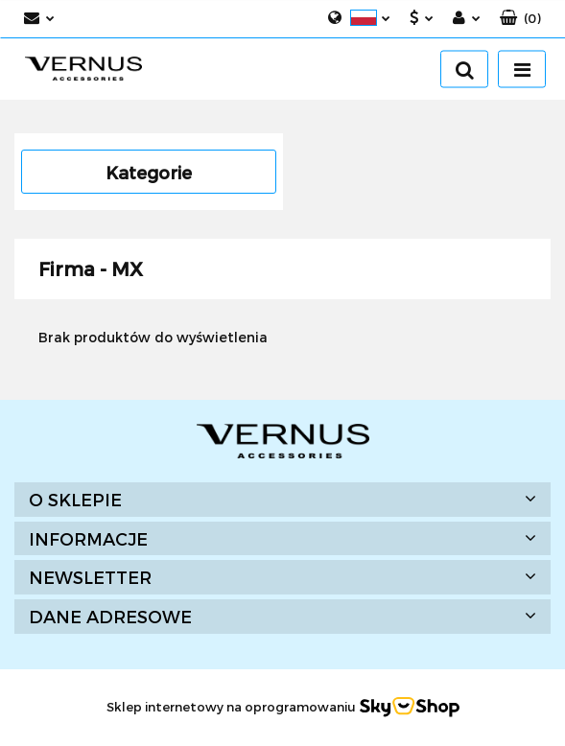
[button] (520, 18)
